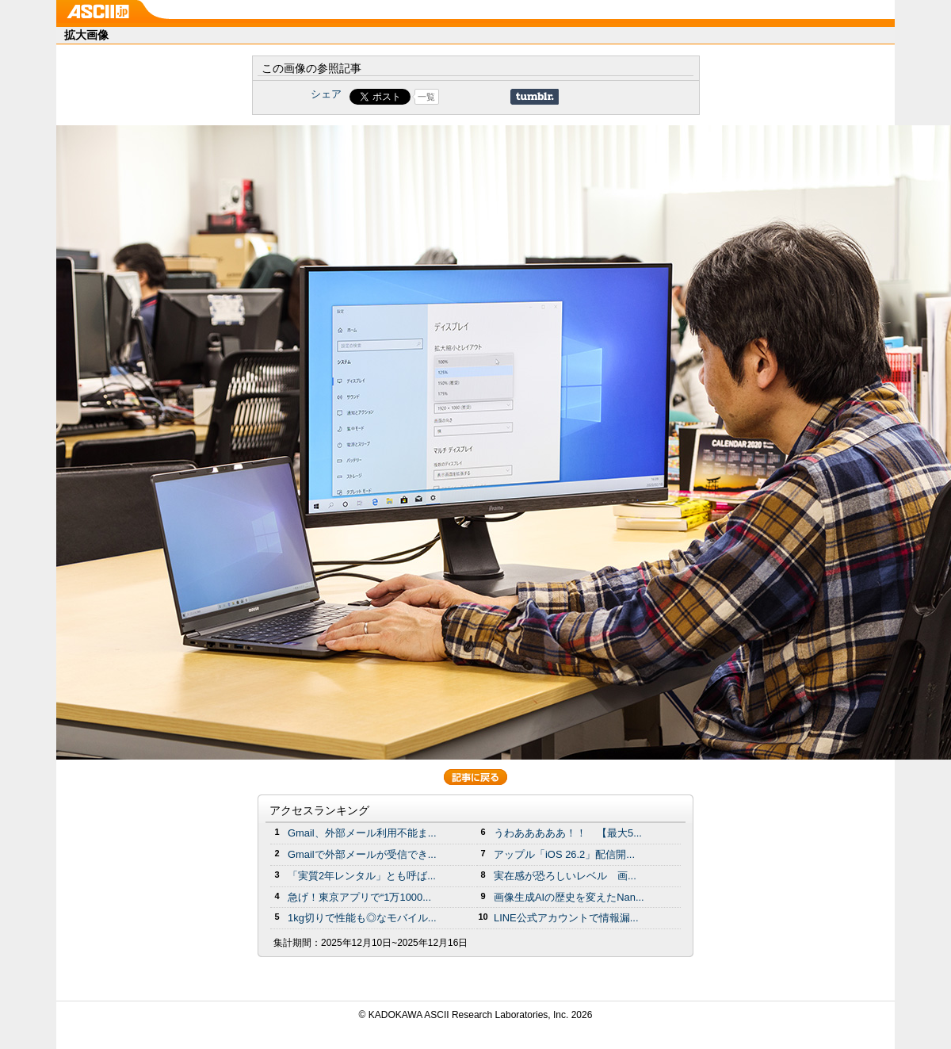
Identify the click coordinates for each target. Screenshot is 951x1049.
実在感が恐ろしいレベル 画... (565, 876)
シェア (326, 94)
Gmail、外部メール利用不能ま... (362, 833)
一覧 (426, 96)
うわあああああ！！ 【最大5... (568, 833)
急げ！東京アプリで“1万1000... (359, 897)
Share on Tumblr (534, 97)
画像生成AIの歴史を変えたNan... (569, 897)
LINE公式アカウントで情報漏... (566, 918)
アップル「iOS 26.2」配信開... (564, 854)
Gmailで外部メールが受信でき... (362, 854)
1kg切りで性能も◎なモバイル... (362, 918)
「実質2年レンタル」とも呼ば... (362, 876)
